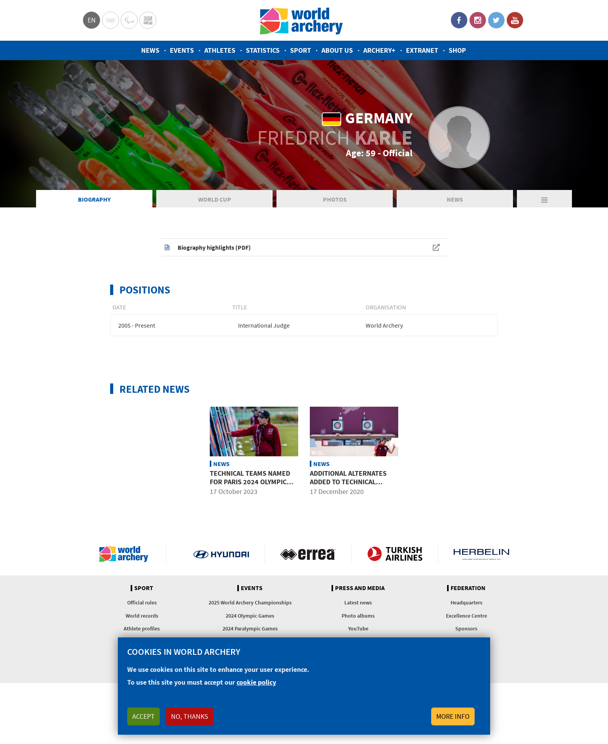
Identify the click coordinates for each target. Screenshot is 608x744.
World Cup (214, 199)
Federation (468, 588)
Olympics (110, 20)
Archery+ (379, 50)
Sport (300, 50)
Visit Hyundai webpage (221, 554)
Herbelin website (481, 554)
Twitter (496, 20)
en (92, 20)
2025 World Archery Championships (250, 602)
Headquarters (466, 602)
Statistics (263, 50)
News (150, 50)
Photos (335, 199)
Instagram (477, 20)
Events (182, 50)
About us (337, 50)
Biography (94, 199)
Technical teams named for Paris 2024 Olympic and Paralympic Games (250, 481)
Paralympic (129, 20)
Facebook (459, 20)
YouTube (514, 20)
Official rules (142, 602)
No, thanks (189, 716)
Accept (143, 716)
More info (453, 716)
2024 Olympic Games (250, 615)
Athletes (219, 50)
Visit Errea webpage (308, 554)
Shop (457, 50)
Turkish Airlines (395, 554)
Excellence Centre (466, 615)
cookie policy (256, 682)
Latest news (358, 602)
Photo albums (358, 615)
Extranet (422, 50)
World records (142, 615)
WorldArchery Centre (147, 20)
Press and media (360, 588)
